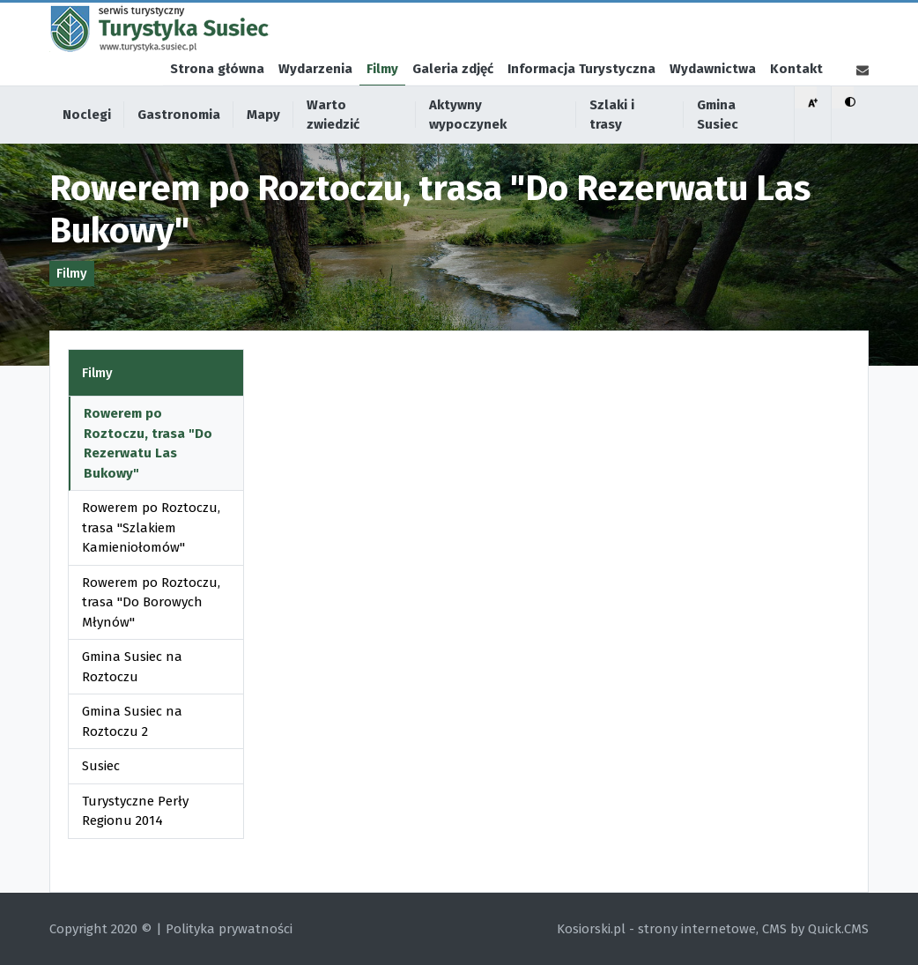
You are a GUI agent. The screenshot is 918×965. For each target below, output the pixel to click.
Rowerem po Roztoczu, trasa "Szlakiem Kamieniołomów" (151, 527)
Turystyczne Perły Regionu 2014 (135, 811)
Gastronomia (178, 146)
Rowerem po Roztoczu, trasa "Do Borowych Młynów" (151, 602)
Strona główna (217, 100)
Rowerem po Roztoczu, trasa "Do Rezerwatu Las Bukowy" (148, 443)
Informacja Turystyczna (581, 100)
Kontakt (796, 100)
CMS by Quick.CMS (815, 929)
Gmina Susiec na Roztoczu (132, 667)
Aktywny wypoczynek (468, 147)
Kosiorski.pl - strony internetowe (656, 929)
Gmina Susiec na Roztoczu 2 (132, 721)
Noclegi (87, 146)
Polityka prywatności (229, 929)
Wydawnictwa (713, 100)
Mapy (263, 146)
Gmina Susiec (717, 147)
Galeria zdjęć (452, 100)
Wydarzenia (315, 100)
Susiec (101, 766)
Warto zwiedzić (333, 147)
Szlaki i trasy (611, 147)
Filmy (382, 100)
